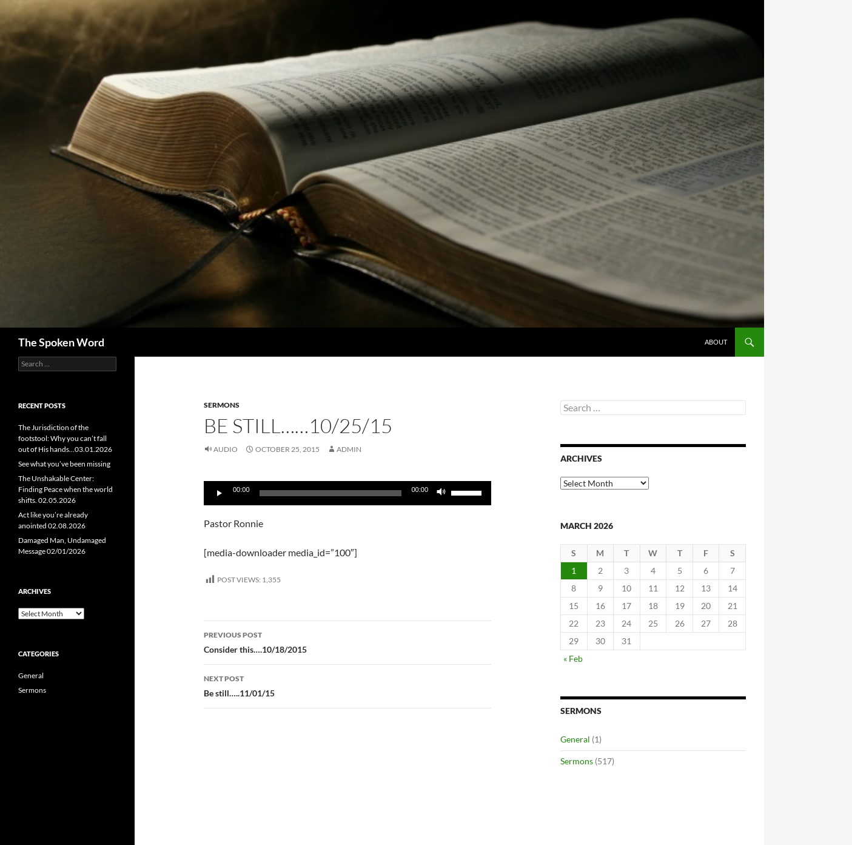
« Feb (573, 658)
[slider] (331, 493)
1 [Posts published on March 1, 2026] (573, 570)
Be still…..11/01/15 (347, 685)
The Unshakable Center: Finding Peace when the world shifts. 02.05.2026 (65, 489)
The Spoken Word (61, 342)
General (575, 739)
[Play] (219, 493)
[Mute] (441, 493)
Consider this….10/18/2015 (347, 641)
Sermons (222, 404)
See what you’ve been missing (64, 463)
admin (349, 449)
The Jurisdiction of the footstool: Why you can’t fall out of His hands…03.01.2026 (65, 438)
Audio (225, 449)
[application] (347, 493)
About (716, 342)
